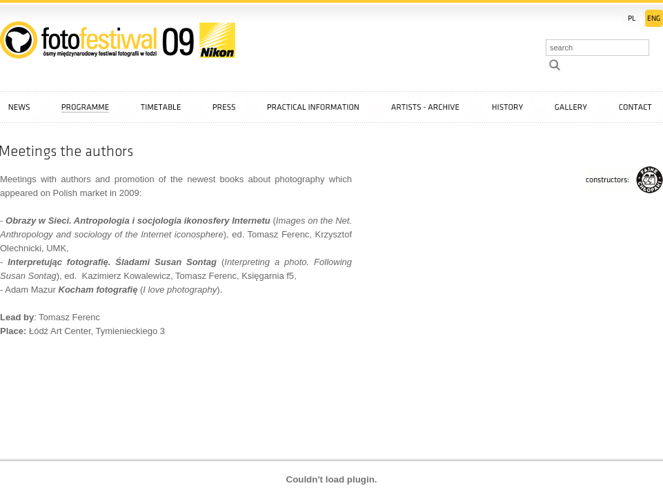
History (507, 107)
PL (631, 18)
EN (654, 18)
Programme (85, 107)
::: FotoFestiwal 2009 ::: (117, 40)
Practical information (313, 107)
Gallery (570, 107)
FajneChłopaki (624, 179)
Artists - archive (425, 107)
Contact (635, 107)
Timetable (160, 107)
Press (224, 107)
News (19, 107)
